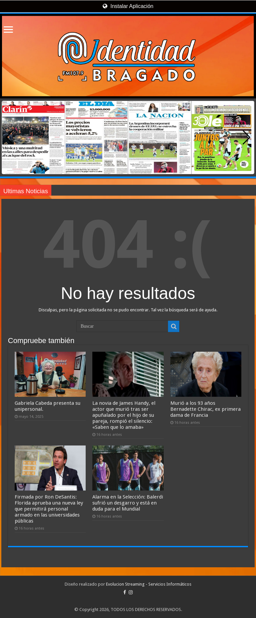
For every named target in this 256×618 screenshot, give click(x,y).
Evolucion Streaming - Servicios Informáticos (148, 584)
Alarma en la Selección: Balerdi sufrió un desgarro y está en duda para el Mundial (127, 503)
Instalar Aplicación (128, 6)
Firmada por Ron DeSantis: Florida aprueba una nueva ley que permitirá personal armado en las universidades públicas (49, 509)
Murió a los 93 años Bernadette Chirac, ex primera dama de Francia (205, 409)
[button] (246, 137)
